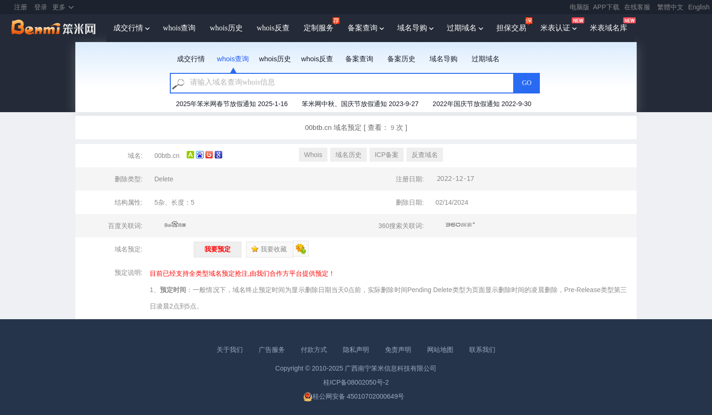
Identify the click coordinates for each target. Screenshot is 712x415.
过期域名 (462, 28)
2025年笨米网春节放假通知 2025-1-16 (232, 103)
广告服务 (272, 349)
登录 (40, 7)
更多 (58, 7)
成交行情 (128, 28)
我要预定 (217, 249)
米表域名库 (608, 28)
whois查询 (179, 28)
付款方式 (314, 349)
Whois (313, 154)
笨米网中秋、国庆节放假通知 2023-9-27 (360, 103)
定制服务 (319, 28)
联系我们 (482, 349)
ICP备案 (387, 154)
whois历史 (226, 28)
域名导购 (412, 28)
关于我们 (230, 349)
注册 (20, 7)
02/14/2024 (452, 202)
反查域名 (425, 154)
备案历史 (401, 59)
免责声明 (398, 349)
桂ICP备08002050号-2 (356, 382)
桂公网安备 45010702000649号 (354, 396)
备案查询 (363, 28)
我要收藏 (269, 249)
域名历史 (348, 154)
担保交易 (511, 28)
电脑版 (579, 7)
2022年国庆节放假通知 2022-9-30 (482, 103)
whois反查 (273, 28)
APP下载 (606, 7)
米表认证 (555, 28)
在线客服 (637, 7)
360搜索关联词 (460, 225)
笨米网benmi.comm (54, 28)
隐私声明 (356, 349)
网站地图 (440, 349)
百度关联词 (175, 225)
